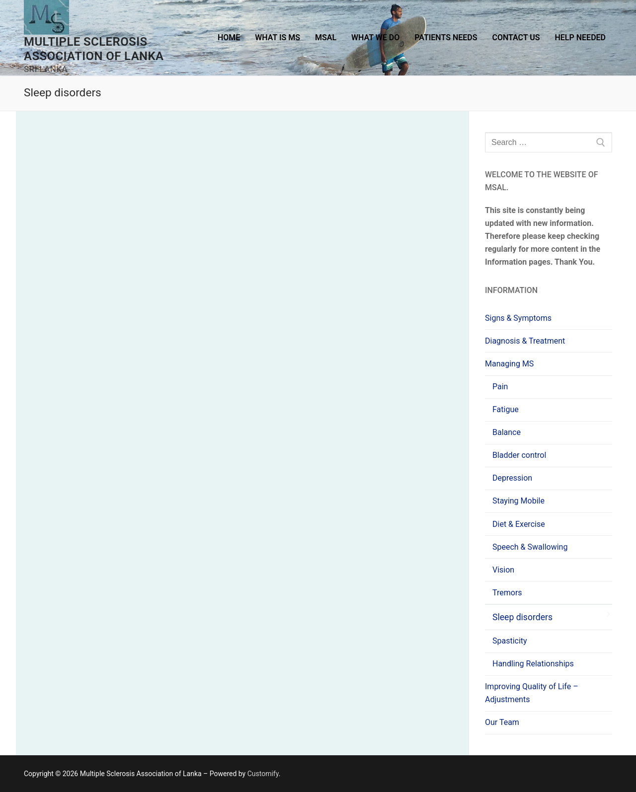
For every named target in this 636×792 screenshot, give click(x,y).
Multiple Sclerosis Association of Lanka (94, 49)
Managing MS (510, 363)
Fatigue (505, 409)
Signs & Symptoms (518, 318)
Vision (503, 570)
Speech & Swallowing (529, 547)
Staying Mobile (518, 500)
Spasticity (509, 641)
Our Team (502, 722)
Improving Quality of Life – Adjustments (531, 693)
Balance (506, 432)
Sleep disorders (522, 617)
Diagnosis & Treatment (525, 341)
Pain (500, 386)
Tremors (507, 592)
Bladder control (519, 455)
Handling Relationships (533, 663)
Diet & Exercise (518, 524)
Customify (263, 774)
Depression (512, 478)
